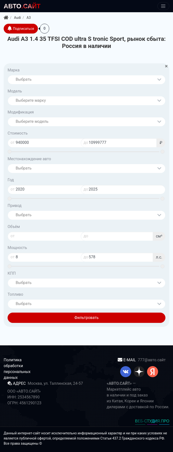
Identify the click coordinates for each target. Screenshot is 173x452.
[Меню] (163, 6)
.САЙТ (22, 6)
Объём (14, 226)
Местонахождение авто (29, 159)
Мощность (17, 247)
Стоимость (18, 133)
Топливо (15, 294)
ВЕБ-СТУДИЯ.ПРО (152, 421)
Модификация (21, 112)
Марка (14, 70)
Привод (15, 205)
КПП (12, 273)
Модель (15, 91)
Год (11, 180)
